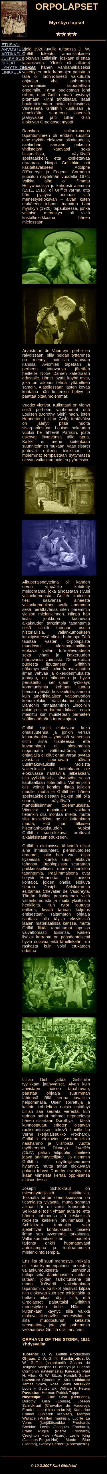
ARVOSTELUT (15, 49)
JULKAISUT (12, 58)
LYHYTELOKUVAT (18, 67)
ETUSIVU (10, 44)
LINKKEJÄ (11, 72)
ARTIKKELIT (13, 54)
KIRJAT (8, 63)
